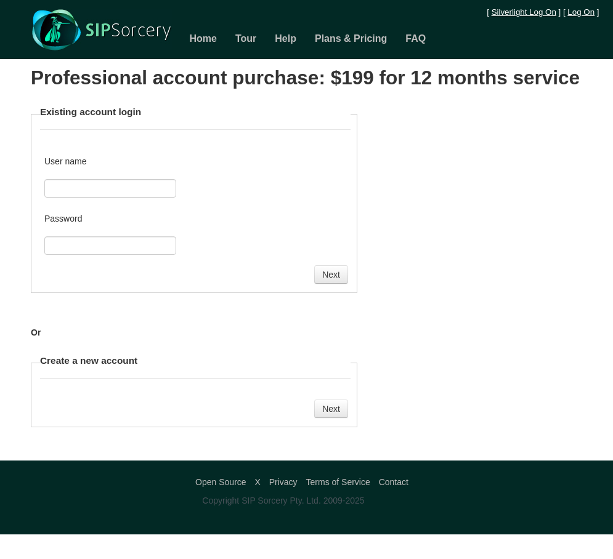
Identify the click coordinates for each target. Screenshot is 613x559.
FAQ (415, 38)
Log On (581, 12)
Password (63, 218)
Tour (245, 38)
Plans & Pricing (351, 38)
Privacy (283, 482)
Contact (393, 482)
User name (65, 161)
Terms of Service (338, 482)
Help (285, 38)
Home (203, 38)
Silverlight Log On (524, 12)
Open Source (220, 482)
